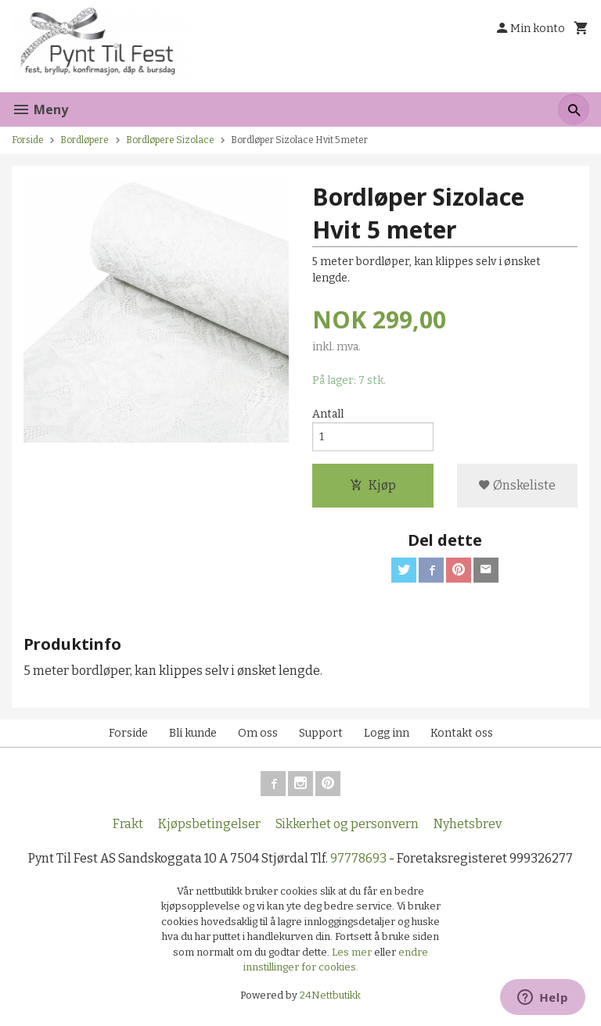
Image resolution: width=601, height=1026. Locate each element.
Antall (328, 414)
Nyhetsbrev (468, 823)
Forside (28, 140)
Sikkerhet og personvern (347, 823)
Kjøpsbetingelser (209, 823)
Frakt (128, 823)
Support (321, 733)
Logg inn (386, 733)
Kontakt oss (461, 733)
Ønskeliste (517, 485)
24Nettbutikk (330, 995)
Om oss (258, 733)
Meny (40, 109)
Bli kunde (193, 733)
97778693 (358, 858)
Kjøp (373, 485)
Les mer (353, 952)
